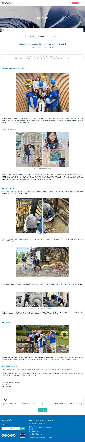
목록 (42, 410)
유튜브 (5, 436)
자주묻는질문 (50, 420)
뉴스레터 (53, 37)
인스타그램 (3, 436)
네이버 (8, 436)
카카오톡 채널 (14, 436)
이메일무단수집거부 (43, 420)
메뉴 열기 (81, 3)
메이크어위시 (7, 3)
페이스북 (11, 436)
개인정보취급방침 (36, 420)
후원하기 (75, 3)
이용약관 (30, 420)
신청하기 (22, 429)
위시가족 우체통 (42, 37)
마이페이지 (70, 3)
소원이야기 (31, 37)
